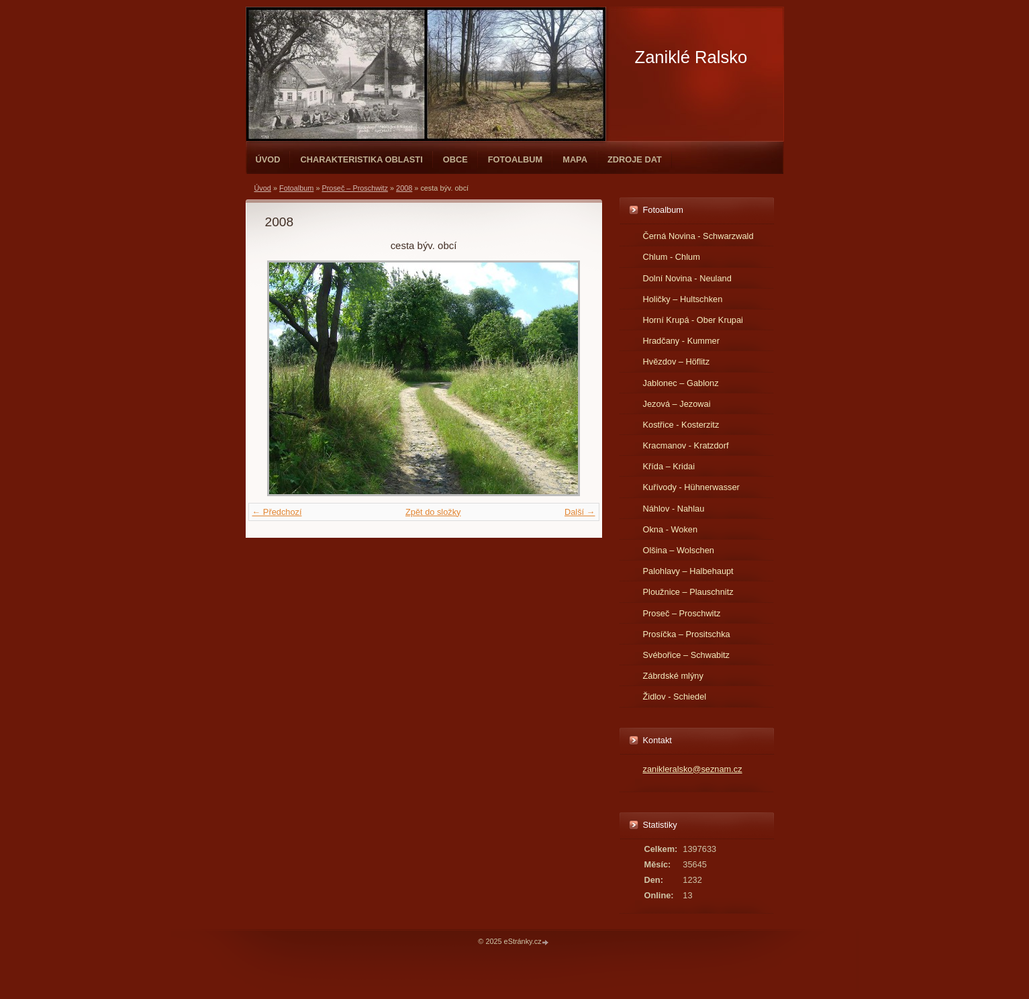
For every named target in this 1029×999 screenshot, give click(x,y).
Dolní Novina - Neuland (687, 278)
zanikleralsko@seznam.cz (692, 769)
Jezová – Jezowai (677, 404)
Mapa (574, 159)
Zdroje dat (634, 159)
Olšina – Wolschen (678, 550)
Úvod (268, 159)
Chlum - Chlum (671, 257)
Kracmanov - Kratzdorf (686, 445)
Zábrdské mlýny (673, 676)
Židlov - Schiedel (675, 697)
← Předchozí (277, 512)
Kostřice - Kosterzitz (681, 425)
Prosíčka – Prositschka (686, 634)
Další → (580, 512)
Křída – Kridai (669, 466)
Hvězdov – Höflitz (676, 361)
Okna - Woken (670, 529)
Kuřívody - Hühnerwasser (691, 487)
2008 (404, 188)
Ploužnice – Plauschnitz (688, 592)
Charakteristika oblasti (361, 159)
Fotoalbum (515, 159)
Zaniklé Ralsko (691, 57)
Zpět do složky (433, 512)
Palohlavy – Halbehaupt (688, 571)
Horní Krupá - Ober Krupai (693, 320)
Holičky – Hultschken (683, 299)
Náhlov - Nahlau (674, 509)
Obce (455, 159)
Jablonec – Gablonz (681, 383)
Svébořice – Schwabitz (686, 655)
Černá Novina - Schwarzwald (698, 236)
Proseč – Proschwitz (355, 188)
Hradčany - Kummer (681, 341)
